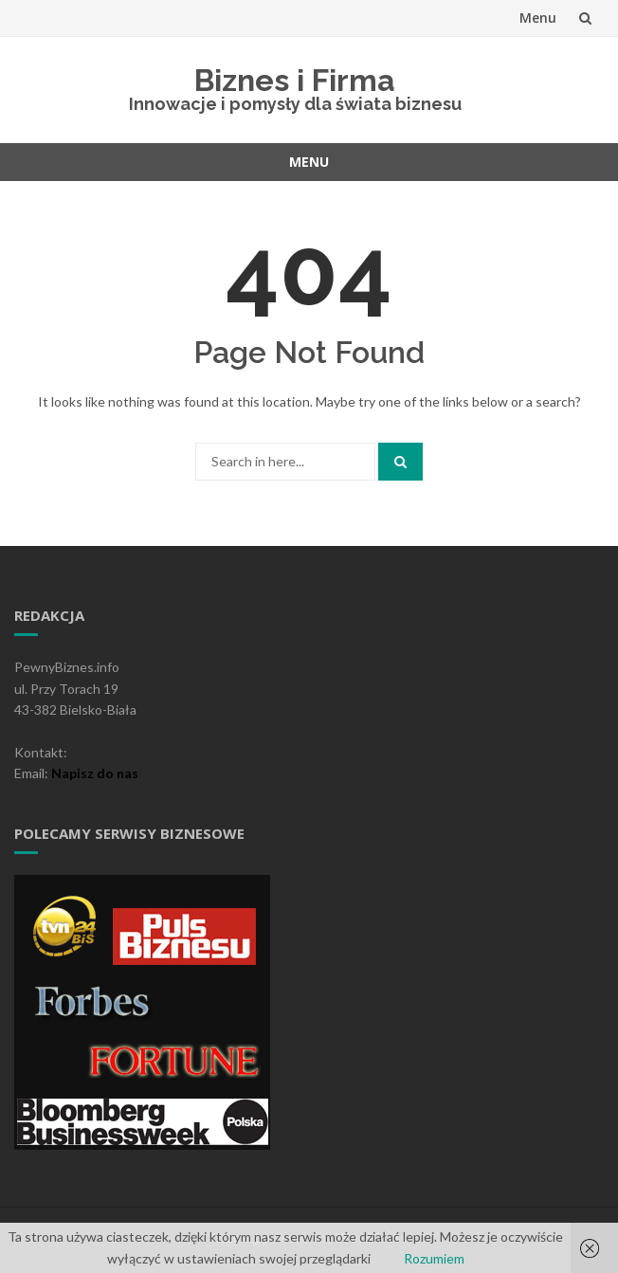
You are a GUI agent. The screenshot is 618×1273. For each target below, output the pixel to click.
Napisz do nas (94, 773)
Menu (537, 18)
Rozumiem (434, 1258)
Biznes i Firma (294, 80)
